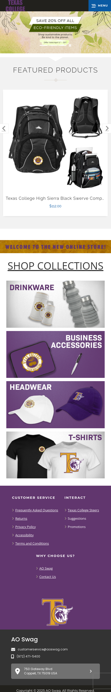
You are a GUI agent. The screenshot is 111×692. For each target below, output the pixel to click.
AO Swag (46, 568)
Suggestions (77, 518)
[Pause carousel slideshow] (70, 45)
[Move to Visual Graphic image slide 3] (62, 45)
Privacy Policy (25, 526)
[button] (99, 5)
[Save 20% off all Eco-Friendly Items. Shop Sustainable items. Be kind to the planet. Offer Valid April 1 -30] (55, 32)
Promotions (77, 526)
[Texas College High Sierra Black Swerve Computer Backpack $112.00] (55, 141)
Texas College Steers (83, 510)
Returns (21, 518)
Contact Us (47, 576)
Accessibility (24, 535)
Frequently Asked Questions (36, 510)
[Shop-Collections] (55, 265)
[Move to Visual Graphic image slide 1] (43, 45)
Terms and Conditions (32, 543)
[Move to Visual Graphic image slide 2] (53, 45)
